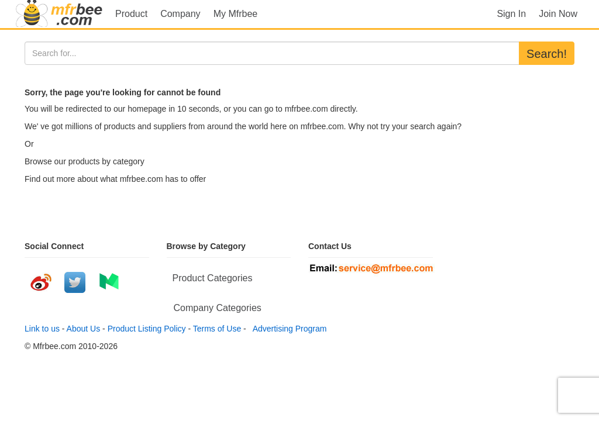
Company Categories (217, 308)
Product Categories (213, 278)
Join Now (558, 14)
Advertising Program (288, 328)
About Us (84, 328)
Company (180, 14)
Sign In (511, 14)
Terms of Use (217, 328)
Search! (546, 53)
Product (131, 14)
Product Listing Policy (147, 328)
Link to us (42, 328)
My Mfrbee (236, 14)
